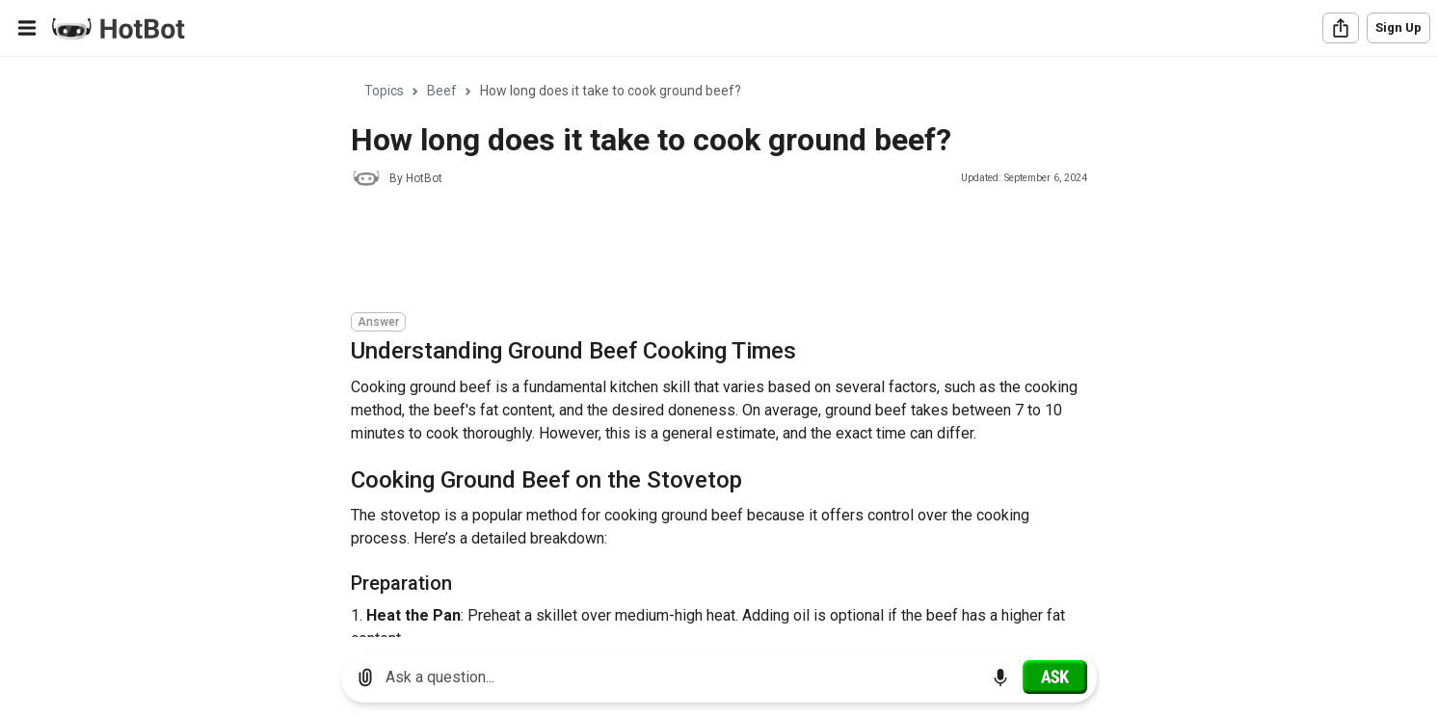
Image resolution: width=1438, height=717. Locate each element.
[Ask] (1055, 676)
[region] (719, 347)
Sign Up (1398, 27)
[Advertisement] (701, 252)
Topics (384, 90)
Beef (442, 90)
